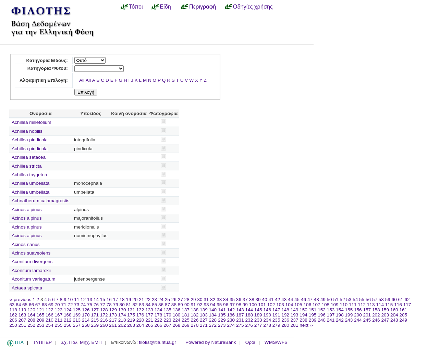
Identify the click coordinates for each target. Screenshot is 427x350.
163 (22, 314)
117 (407, 304)
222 (158, 320)
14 (96, 299)
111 (353, 304)
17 (115, 299)
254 (49, 325)
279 (276, 325)
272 (213, 325)
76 (96, 304)
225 (186, 320)
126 (86, 309)
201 (367, 314)
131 (131, 309)
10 (70, 299)
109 (335, 304)
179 (167, 314)
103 (280, 304)
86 (160, 304)
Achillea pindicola (30, 139)
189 (258, 314)
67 (37, 304)
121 (41, 309)
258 (86, 325)
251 (22, 325)
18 (122, 299)
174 (122, 314)
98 (238, 304)
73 (76, 304)
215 (95, 320)
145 (258, 309)
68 (44, 304)
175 (131, 314)
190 (267, 314)
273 (222, 325)
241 (331, 320)
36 (238, 299)
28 (187, 299)
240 (322, 320)
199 (349, 314)
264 (140, 325)
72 (70, 304)
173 (113, 314)
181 (186, 314)
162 (13, 314)
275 (240, 325)
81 (128, 304)
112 (362, 304)
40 (264, 299)
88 (173, 304)
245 (367, 320)
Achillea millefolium (31, 122)
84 (147, 304)
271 (204, 325)
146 (267, 309)
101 (262, 304)
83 (141, 304)
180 (177, 314)
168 (68, 314)
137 (186, 309)
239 (313, 320)
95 (219, 304)
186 (231, 314)
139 (204, 309)
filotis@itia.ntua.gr (157, 342)
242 (340, 320)
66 (31, 304)
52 (342, 299)
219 (131, 320)
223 (167, 320)
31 (206, 299)
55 (361, 299)
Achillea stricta (27, 166)
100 (253, 304)
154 (340, 309)
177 (149, 314)
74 (83, 304)
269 (186, 325)
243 (349, 320)
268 (177, 325)
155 (349, 309)
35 (232, 299)
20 (134, 299)
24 (160, 299)
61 (400, 299)
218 (122, 320)
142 (231, 309)
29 (193, 299)
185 (222, 314)
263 (131, 325)
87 (167, 304)
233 (258, 320)
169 (77, 314)
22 (147, 299)
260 (104, 325)
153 (331, 309)
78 (109, 304)
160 (394, 309)
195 (313, 314)
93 (206, 304)
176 (140, 314)
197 (331, 314)
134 (158, 309)
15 (102, 299)
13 (89, 299)
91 (193, 304)
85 (154, 304)
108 (325, 304)
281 (294, 325)
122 (49, 309)
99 (245, 304)
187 (240, 314)
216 (104, 320)
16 (109, 299)
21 (141, 299)
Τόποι (136, 6)
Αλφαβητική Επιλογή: (44, 80)
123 (59, 309)
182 (195, 314)
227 (204, 320)
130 (122, 309)
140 (213, 309)
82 (134, 304)
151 (313, 309)
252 (31, 325)
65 (24, 304)
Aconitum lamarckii (31, 270)
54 (355, 299)
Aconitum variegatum (34, 279)
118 (13, 309)
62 (407, 299)
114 (380, 304)
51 (335, 299)
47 (310, 299)
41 (270, 299)
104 (289, 304)
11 (76, 299)
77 (102, 304)
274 (231, 325)
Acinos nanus (26, 244)
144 (249, 309)
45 (297, 299)
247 (385, 320)
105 (298, 304)
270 (195, 325)
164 (31, 314)
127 (95, 309)
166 (49, 314)
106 (308, 304)
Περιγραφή (202, 6)
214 (86, 320)
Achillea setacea (29, 157)
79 (115, 304)
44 (290, 299)
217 (113, 320)
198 (340, 314)
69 (50, 304)
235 (276, 320)
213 (77, 320)
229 (222, 320)
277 (258, 325)
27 (180, 299)
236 (285, 320)
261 (113, 325)
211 (59, 320)
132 (140, 309)
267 (167, 325)
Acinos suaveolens (31, 253)
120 (31, 309)
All (81, 80)
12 (83, 299)
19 (128, 299)
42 (277, 299)
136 (177, 309)
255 (59, 325)
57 (374, 299)
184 (213, 314)
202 (376, 314)
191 (276, 314)
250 (13, 325)
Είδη (165, 6)
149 (294, 309)
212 (68, 320)
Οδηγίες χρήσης (253, 6)
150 (303, 309)
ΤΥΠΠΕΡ (42, 342)
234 (267, 320)
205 (403, 314)
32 (212, 299)
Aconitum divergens (32, 261)
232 (249, 320)
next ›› (306, 325)
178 (158, 314)
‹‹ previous (20, 299)
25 (167, 299)
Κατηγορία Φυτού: (47, 68)
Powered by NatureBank (210, 342)
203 (385, 314)
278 (267, 325)
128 (104, 309)
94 (212, 304)
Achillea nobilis (27, 131)
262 (122, 325)
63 (11, 304)
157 (367, 309)
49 (323, 299)
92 (199, 304)
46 (303, 299)
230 (231, 320)
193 (294, 314)
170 (86, 314)
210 (49, 320)
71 (63, 304)
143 (240, 309)
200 (358, 314)
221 (149, 320)
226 (195, 320)
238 (303, 320)
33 (219, 299)
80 (122, 304)
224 (177, 320)
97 (232, 304)
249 (403, 320)
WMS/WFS (276, 342)
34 (225, 299)
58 (381, 299)
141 (222, 309)
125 (77, 309)
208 (31, 320)
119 (22, 309)
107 (316, 304)
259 (95, 325)
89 (180, 304)
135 (167, 309)
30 (199, 299)
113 (371, 304)
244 (358, 320)
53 (348, 299)
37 (245, 299)
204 (394, 314)
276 (249, 325)
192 (285, 314)
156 (358, 309)
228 (213, 320)
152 (322, 309)
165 (41, 314)
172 (104, 314)
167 (59, 314)
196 (322, 314)
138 (195, 309)
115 (389, 304)
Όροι (250, 342)
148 (285, 309)
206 (13, 320)
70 (57, 304)
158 (376, 309)
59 (387, 299)
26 (173, 299)
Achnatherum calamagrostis (41, 200)
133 (149, 309)
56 (368, 299)
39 (258, 299)
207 (22, 320)
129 (113, 309)
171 (95, 314)
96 (225, 304)
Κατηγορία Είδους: (47, 60)
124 (68, 309)
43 (283, 299)
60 (394, 299)
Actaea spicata (27, 287)
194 (303, 314)
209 (41, 320)
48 (316, 299)
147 (276, 309)
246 (376, 320)
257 (77, 325)
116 (398, 304)
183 (204, 314)
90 (187, 304)
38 (251, 299)
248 (394, 320)
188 (249, 314)
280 (285, 325)
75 (89, 304)
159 (385, 309)
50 (329, 299)
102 (271, 304)
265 (149, 325)
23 (154, 299)
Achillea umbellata (30, 183)
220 (140, 320)
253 (41, 325)
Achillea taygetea (29, 174)
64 (18, 304)
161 (403, 309)
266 (158, 325)
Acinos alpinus (27, 209)
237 (294, 320)
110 (343, 304)
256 (68, 325)
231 (240, 320)
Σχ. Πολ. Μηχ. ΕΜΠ (81, 342)
